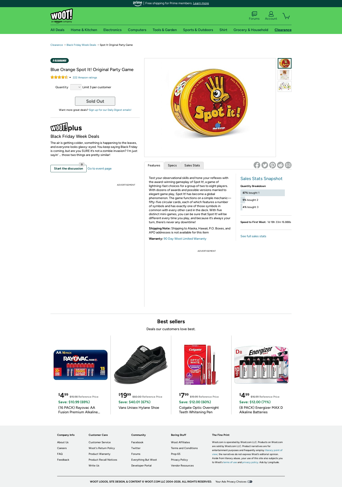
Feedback (63, 459)
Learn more (201, 3)
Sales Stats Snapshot (261, 178)
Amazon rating (85, 77)
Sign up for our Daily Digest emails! (110, 109)
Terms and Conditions (184, 448)
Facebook (137, 442)
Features (154, 165)
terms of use (230, 462)
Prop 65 (175, 454)
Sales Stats (192, 165)
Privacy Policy (179, 459)
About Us (63, 442)
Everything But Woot (144, 459)
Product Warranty (99, 454)
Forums (254, 16)
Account (271, 16)
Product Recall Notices (103, 459)
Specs (172, 165)
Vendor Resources (182, 465)
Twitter (135, 448)
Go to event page (100, 168)
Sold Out (95, 101)
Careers (62, 448)
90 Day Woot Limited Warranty (185, 239)
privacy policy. (250, 462)
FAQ (60, 454)
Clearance (56, 44)
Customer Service (100, 442)
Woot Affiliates (180, 442)
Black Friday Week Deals (81, 44)
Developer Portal (141, 465)
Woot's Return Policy (102, 448)
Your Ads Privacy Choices (230, 481)
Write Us (94, 465)
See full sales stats (253, 236)
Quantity (61, 87)
